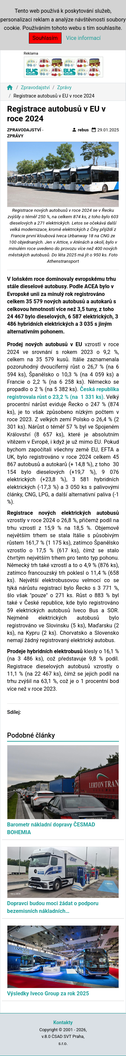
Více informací (83, 38)
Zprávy (64, 87)
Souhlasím (45, 38)
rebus (80, 129)
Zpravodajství (35, 87)
